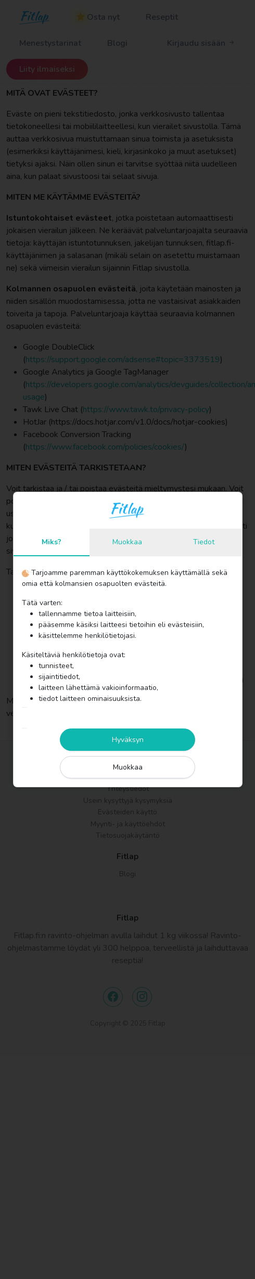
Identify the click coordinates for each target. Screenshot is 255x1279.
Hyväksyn (128, 740)
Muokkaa (127, 542)
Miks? (51, 542)
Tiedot (203, 542)
